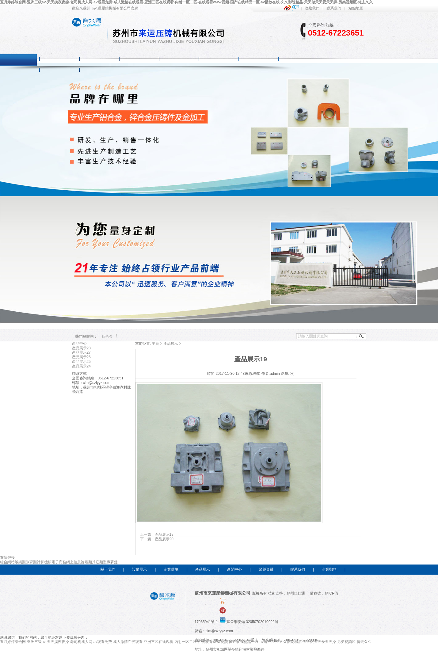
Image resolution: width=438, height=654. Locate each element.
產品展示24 (81, 366)
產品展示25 (81, 361)
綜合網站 (7, 562)
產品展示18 (164, 534)
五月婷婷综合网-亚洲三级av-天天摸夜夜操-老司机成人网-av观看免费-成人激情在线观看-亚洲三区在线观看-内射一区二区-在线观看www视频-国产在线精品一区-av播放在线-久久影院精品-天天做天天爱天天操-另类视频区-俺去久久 (186, 2)
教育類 (31, 562)
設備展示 (139, 569)
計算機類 (44, 562)
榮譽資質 (266, 569)
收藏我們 (312, 8)
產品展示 (170, 343)
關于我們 (108, 569)
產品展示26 (81, 357)
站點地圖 (355, 8)
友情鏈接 (7, 557)
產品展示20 (164, 539)
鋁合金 (107, 336)
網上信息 (73, 562)
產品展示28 (81, 348)
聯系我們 (333, 8)
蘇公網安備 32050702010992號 (248, 622)
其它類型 (99, 562)
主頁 (155, 343)
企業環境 (171, 569)
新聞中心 (234, 569)
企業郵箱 (329, 569)
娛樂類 (20, 562)
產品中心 (79, 343)
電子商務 (58, 562)
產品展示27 (81, 352)
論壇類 (86, 562)
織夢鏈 (112, 562)
